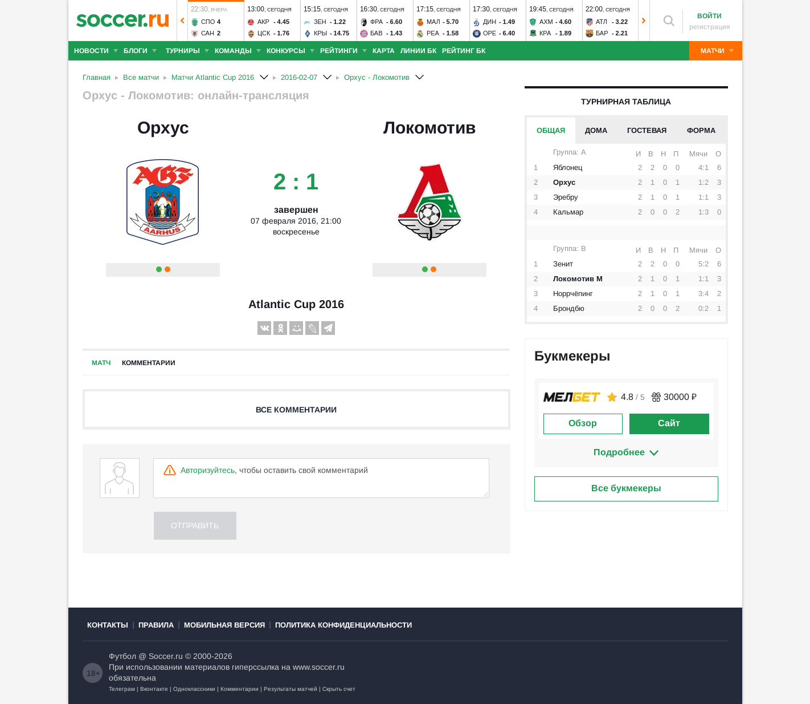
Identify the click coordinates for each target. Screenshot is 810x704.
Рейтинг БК (463, 51)
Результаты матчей (290, 689)
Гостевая (646, 130)
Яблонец (567, 167)
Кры (319, 33)
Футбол (122, 656)
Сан (207, 33)
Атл (601, 21)
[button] (182, 20)
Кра (544, 33)
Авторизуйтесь (208, 470)
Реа (432, 33)
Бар (601, 33)
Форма (701, 130)
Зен (319, 21)
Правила (156, 625)
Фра (376, 21)
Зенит (563, 264)
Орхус (163, 127)
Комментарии (148, 363)
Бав (376, 33)
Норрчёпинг (573, 293)
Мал (433, 21)
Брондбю (568, 308)
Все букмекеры (626, 488)
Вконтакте (154, 689)
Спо (207, 21)
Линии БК (418, 51)
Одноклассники (194, 689)
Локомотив (429, 127)
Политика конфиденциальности (343, 625)
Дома (596, 130)
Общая (551, 130)
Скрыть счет (338, 689)
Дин (489, 21)
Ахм (546, 21)
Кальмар (568, 212)
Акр (263, 21)
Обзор (582, 423)
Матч (101, 363)
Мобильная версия (224, 625)
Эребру (565, 197)
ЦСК (263, 33)
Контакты (107, 625)
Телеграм (122, 689)
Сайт (669, 423)
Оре (489, 33)
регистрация (709, 27)
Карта (384, 51)
